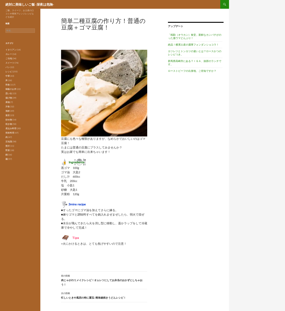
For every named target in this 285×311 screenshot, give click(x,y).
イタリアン (10, 49)
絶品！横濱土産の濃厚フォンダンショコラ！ (193, 44)
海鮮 (7, 110)
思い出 (8, 93)
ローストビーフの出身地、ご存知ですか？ (192, 70)
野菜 (7, 150)
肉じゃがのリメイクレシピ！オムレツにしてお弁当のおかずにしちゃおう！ (104, 280)
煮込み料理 (10, 128)
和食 (7, 84)
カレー (8, 54)
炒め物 (8, 119)
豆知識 (8, 141)
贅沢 (7, 145)
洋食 (7, 106)
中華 (7, 76)
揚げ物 (8, 97)
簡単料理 (9, 132)
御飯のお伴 (10, 89)
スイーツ (9, 62)
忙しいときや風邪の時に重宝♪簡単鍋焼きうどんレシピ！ (104, 295)
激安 (7, 115)
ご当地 (8, 58)
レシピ (8, 71)
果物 (7, 102)
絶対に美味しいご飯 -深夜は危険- (29, 4)
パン (7, 67)
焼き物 (8, 124)
